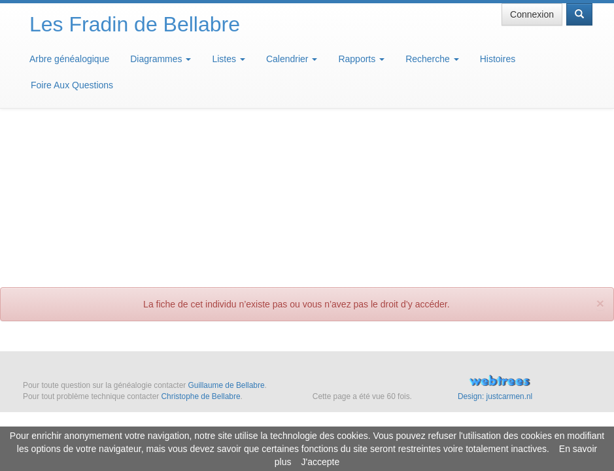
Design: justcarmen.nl (495, 396)
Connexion (532, 14)
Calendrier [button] (291, 59)
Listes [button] (228, 59)
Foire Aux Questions (72, 85)
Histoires (497, 59)
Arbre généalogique (69, 59)
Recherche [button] (432, 59)
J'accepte (320, 462)
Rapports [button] (361, 59)
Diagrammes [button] (160, 59)
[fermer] (600, 137)
